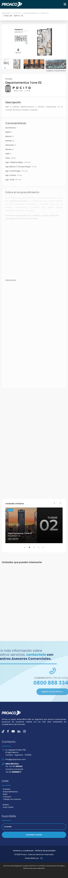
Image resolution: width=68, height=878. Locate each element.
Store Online (7, 807)
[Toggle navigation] (65, 4)
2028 (10, 510)
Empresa (6, 789)
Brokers (5, 804)
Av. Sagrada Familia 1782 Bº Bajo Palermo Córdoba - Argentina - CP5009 (18, 752)
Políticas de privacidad (45, 850)
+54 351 (13, 772)
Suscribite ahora (34, 835)
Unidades (6, 13)
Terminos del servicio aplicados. (34, 868)
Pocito (17, 13)
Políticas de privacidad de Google (52, 866)
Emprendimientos (10, 791)
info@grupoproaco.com (15, 759)
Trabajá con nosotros (11, 799)
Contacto (6, 797)
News (4, 794)
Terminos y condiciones (23, 850)
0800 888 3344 (12, 764)
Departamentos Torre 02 (36, 13)
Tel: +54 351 (13, 766)
